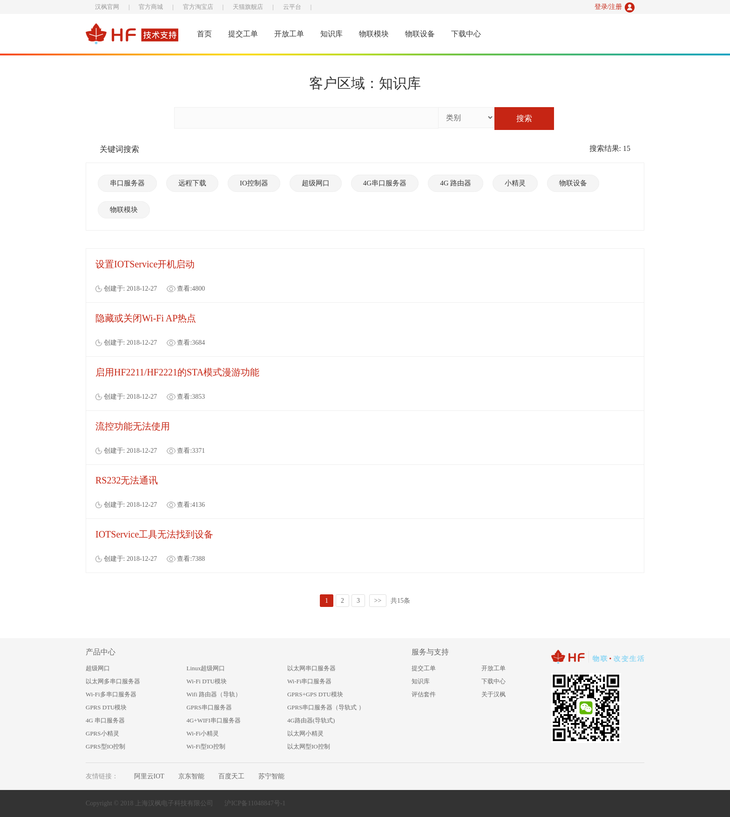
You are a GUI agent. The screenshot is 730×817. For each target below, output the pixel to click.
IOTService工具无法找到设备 (154, 534)
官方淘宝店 (198, 6)
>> (378, 600)
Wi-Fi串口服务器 (309, 681)
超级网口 (316, 183)
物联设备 (420, 34)
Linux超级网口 (205, 668)
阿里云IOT (149, 776)
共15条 (400, 600)
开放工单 (289, 34)
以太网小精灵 (305, 733)
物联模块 (374, 34)
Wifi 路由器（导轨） (213, 694)
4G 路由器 (455, 183)
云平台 (292, 6)
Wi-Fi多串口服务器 (111, 694)
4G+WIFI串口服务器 (213, 720)
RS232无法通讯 (126, 480)
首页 (204, 34)
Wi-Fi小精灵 (202, 733)
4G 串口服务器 (105, 720)
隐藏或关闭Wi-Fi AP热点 (145, 318)
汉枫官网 (107, 6)
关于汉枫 (493, 694)
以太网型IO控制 (308, 746)
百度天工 (231, 776)
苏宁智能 (271, 776)
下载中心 (466, 34)
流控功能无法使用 (132, 426)
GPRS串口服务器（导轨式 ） (326, 707)
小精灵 (515, 183)
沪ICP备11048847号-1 (254, 803)
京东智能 (191, 776)
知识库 (331, 34)
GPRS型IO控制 (105, 746)
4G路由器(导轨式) (311, 720)
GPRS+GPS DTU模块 (315, 694)
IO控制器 (254, 183)
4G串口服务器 (384, 183)
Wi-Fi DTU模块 (206, 681)
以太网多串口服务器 (113, 681)
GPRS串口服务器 (209, 707)
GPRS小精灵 (102, 733)
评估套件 (424, 694)
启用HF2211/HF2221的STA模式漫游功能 (177, 372)
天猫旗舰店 (248, 6)
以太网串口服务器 (311, 668)
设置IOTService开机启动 (145, 264)
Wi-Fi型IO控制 (205, 746)
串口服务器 (127, 183)
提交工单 (243, 34)
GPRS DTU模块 (106, 707)
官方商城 (151, 6)
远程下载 (192, 183)
